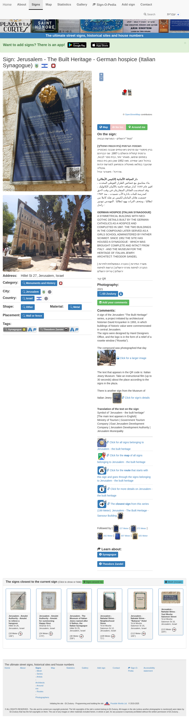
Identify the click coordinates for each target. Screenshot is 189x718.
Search (149, 14)
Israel (28, 298)
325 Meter (140, 536)
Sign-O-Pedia (104, 4)
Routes (40, 691)
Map (49, 4)
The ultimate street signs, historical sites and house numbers (94, 35)
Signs (36, 4)
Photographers (42, 697)
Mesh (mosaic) (173, 582)
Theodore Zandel (111, 563)
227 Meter (120, 528)
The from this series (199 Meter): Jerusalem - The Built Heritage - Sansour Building (123, 509)
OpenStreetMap (132, 114)
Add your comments (113, 302)
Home (7, 4)
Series (40, 674)
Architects (39, 683)
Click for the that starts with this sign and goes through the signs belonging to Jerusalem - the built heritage (124, 475)
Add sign (128, 4)
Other (28, 307)
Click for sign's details (131, 397)
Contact (146, 4)
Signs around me (93, 582)
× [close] (185, 43)
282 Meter (105, 536)
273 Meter (138, 528)
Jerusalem (31, 291)
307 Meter (122, 536)
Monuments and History (39, 283)
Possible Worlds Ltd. (118, 704)
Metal (75, 307)
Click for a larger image (121, 358)
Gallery (82, 4)
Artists (39, 677)
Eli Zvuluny (107, 293)
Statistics (64, 4)
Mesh (39, 671)
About (21, 4)
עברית (173, 14)
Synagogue (107, 554)
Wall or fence (32, 315)
